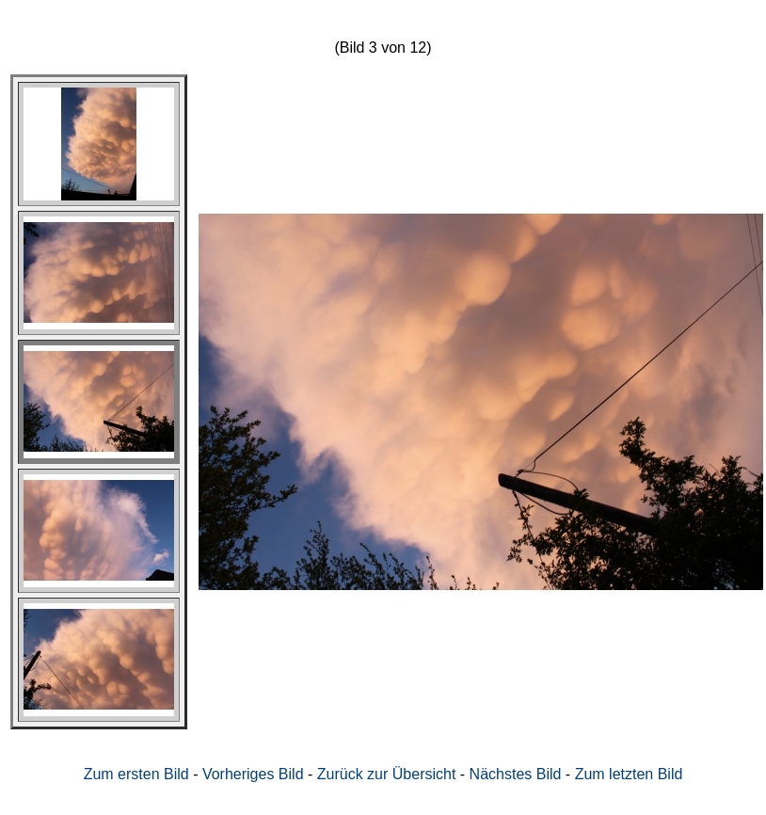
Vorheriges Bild (253, 774)
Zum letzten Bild (629, 774)
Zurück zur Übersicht (386, 774)
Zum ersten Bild (136, 774)
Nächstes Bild (516, 774)
